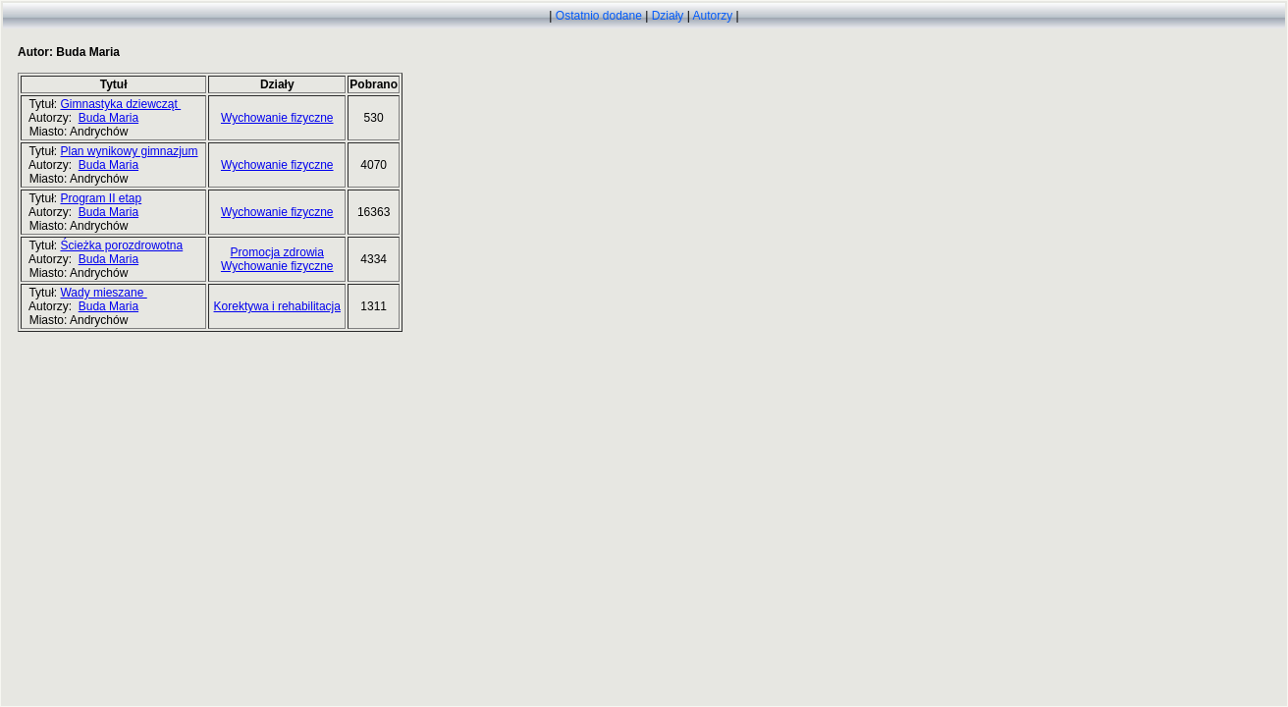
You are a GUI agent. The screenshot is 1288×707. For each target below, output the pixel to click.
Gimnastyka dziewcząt (120, 104)
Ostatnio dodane (599, 16)
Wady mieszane (103, 292)
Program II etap (100, 198)
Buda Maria (108, 118)
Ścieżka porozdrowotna (121, 245)
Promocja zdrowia (277, 252)
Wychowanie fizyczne (277, 118)
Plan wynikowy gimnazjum (128, 151)
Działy (668, 16)
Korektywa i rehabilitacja (277, 306)
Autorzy (712, 16)
